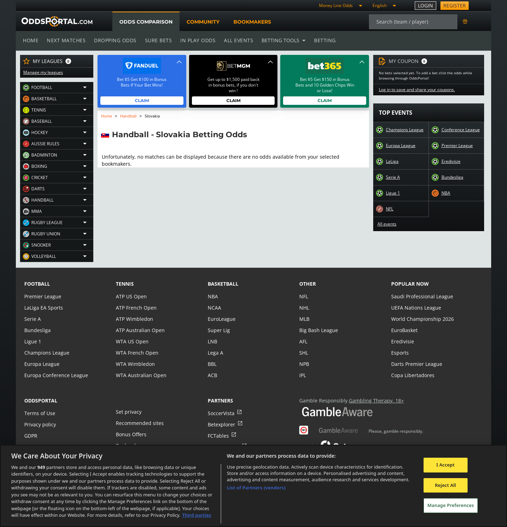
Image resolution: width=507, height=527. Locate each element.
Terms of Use (39, 413)
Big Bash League (318, 330)
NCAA (214, 307)
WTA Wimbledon (135, 364)
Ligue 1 (393, 193)
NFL (390, 209)
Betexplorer (221, 424)
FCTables (218, 435)
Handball (128, 116)
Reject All (445, 485)
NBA (446, 193)
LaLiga (392, 161)
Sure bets (157, 40)
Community (202, 22)
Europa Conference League (55, 375)
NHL (304, 307)
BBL (212, 364)
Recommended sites (139, 423)
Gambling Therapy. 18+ (373, 400)
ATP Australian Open (139, 330)
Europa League (400, 145)
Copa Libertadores (412, 375)
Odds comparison (145, 22)
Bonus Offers (131, 434)
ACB (212, 375)
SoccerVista (221, 413)
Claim (142, 100)
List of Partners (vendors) (256, 487)
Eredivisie (451, 161)
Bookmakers (252, 22)
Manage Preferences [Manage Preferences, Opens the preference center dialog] (450, 505)
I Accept (445, 465)
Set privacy (128, 411)
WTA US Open (132, 341)
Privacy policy (39, 424)
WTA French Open (136, 352)
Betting (321, 40)
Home (30, 40)
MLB (304, 319)
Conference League (461, 130)
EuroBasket (404, 330)
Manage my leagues (42, 72)
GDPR (30, 435)
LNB (212, 341)
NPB (304, 364)
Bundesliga (452, 177)
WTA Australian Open (140, 375)
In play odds (196, 40)
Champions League (405, 130)
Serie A (393, 177)
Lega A (215, 352)
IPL (302, 375)
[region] (253, 486)
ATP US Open (131, 296)
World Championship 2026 (421, 319)
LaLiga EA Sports (43, 307)
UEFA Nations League (415, 307)
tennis (125, 283)
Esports (399, 352)
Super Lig (218, 330)
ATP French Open (136, 307)
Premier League (457, 145)
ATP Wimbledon (134, 319)
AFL (303, 341)
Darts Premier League (416, 364)
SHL (303, 352)
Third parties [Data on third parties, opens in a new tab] (196, 515)
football (37, 283)
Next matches (66, 40)
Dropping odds (114, 40)
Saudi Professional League (421, 296)
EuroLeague (221, 319)
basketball (223, 283)
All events (236, 40)
